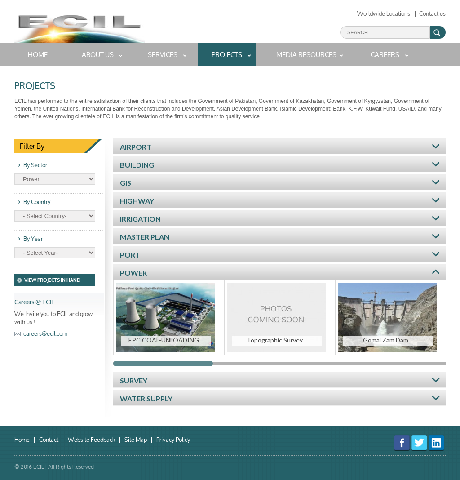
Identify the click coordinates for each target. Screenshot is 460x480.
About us (98, 55)
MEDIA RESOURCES (306, 55)
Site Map (135, 440)
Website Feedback (91, 440)
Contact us (432, 14)
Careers (385, 55)
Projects (227, 55)
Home (22, 440)
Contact (48, 440)
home (38, 55)
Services (162, 55)
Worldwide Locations (383, 14)
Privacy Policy (173, 440)
